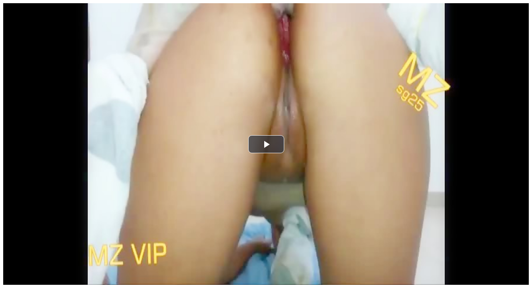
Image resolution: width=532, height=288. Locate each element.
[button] (266, 144)
